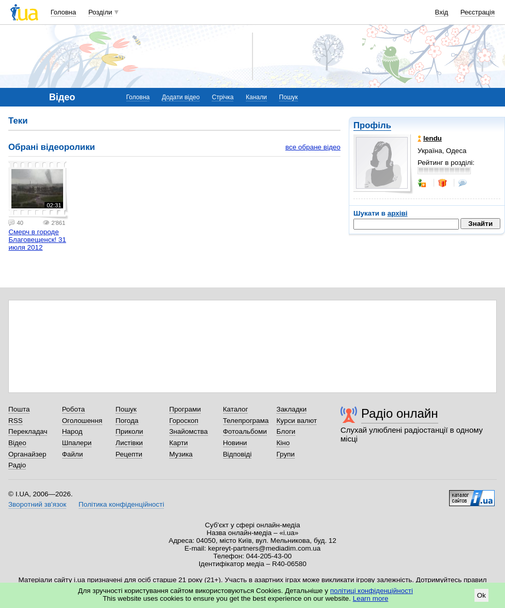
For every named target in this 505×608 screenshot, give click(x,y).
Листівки (129, 443)
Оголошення (82, 420)
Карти (178, 443)
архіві (398, 213)
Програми (185, 409)
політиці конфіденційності (371, 591)
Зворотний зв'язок (37, 504)
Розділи (100, 12)
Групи (285, 454)
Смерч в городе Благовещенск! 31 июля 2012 (37, 239)
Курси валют (296, 420)
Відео (17, 443)
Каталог (235, 409)
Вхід (442, 12)
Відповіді (237, 454)
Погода (126, 420)
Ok (481, 595)
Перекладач (27, 431)
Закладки (291, 409)
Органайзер (27, 454)
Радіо (17, 465)
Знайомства (188, 431)
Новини (235, 443)
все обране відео (312, 147)
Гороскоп (183, 420)
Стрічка (222, 97)
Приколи (129, 431)
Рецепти (128, 454)
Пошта (18, 409)
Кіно (283, 443)
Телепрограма (246, 420)
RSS (15, 420)
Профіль (372, 125)
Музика (180, 454)
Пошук (288, 97)
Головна (63, 12)
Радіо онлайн (399, 413)
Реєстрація (478, 12)
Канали (256, 97)
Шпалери (77, 443)
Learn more (371, 598)
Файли (72, 454)
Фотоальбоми (245, 431)
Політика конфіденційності (121, 504)
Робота (73, 409)
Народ (72, 431)
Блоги (285, 431)
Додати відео (181, 97)
